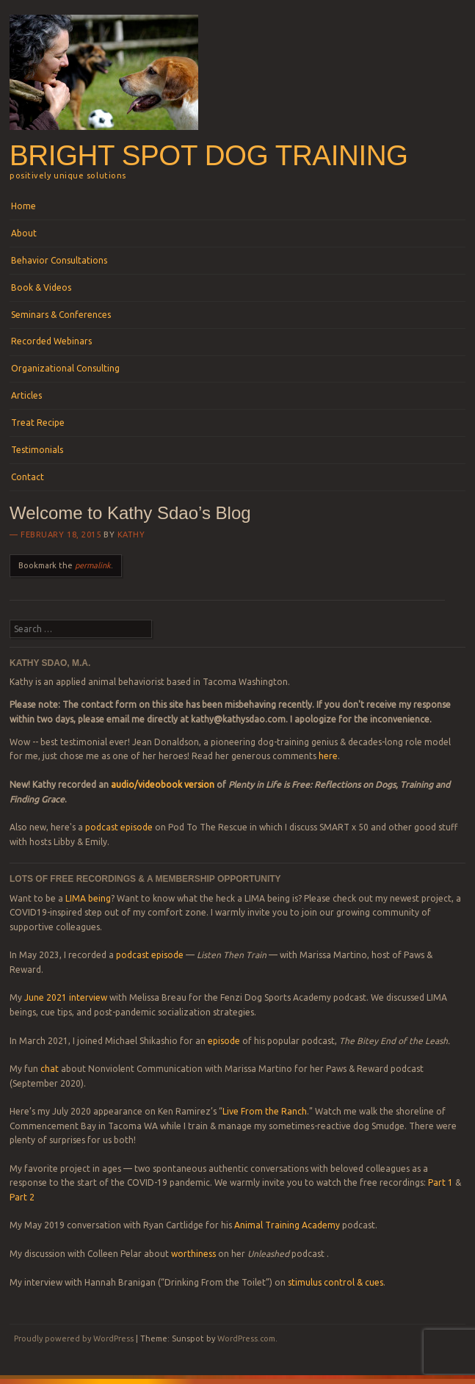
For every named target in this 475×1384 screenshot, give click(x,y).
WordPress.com (246, 1338)
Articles (26, 395)
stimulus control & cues (335, 1282)
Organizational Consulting (65, 368)
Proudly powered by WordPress (74, 1338)
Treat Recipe (38, 422)
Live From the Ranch (264, 1111)
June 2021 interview (65, 997)
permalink (93, 565)
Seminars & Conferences (61, 314)
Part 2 (22, 1197)
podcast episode (119, 827)
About (24, 233)
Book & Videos (41, 287)
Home (23, 206)
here (328, 756)
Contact (27, 477)
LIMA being (88, 898)
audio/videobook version (164, 784)
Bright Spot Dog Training (209, 155)
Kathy (131, 534)
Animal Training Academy (287, 1225)
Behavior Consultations (59, 260)
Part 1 (440, 1182)
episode (224, 1041)
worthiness (193, 1253)
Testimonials (37, 449)
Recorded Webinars (51, 341)
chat (49, 1068)
